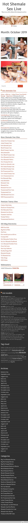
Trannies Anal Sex (6, 215)
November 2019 (5, 390)
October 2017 (4, 444)
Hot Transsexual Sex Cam (8, 498)
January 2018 (4, 437)
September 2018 (5, 422)
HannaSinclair (5, 128)
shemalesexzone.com (13, 357)
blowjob (8, 350)
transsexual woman (21, 349)
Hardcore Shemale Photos (8, 484)
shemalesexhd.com (18, 351)
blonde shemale (4, 360)
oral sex (8, 362)
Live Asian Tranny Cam (8, 174)
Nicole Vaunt (4, 297)
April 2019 (4, 406)
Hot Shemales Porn (6, 210)
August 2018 (4, 424)
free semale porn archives (8, 234)
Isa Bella (3, 306)
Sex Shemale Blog (6, 178)
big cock (24, 357)
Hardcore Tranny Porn (7, 208)
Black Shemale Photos (7, 471)
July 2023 (3, 379)
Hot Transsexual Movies (8, 496)
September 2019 (5, 395)
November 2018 (5, 417)
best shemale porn (6, 146)
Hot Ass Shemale (8, 53)
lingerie (10, 349)
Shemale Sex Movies (7, 212)
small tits (14, 347)
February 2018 (5, 435)
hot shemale (8, 353)
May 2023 (3, 381)
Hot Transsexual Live (7, 171)
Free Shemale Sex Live (7, 157)
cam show (7, 358)
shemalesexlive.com (4, 362)
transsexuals (12, 355)
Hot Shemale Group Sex (18, 53)
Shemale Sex (4, 185)
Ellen (8, 355)
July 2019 (3, 399)
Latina (9, 360)
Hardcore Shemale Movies (18, 76)
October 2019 (5, 392)
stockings (13, 353)
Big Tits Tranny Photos (7, 464)
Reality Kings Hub (6, 251)
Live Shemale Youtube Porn (9, 244)
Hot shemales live (9, 91)
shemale (22, 352)
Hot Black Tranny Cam (7, 169)
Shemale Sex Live (6, 188)
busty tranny (19, 355)
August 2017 (4, 449)
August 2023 (4, 376)
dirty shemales (5, 153)
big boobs (19, 357)
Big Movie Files (5, 230)
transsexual (3, 357)
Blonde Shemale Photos (7, 475)
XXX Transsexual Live (7, 197)
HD (1, 358)
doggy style (10, 347)
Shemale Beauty (5, 253)
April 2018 (4, 431)
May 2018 (3, 428)
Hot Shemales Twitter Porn (9, 239)
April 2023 (4, 383)
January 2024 (4, 372)
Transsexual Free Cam (7, 190)
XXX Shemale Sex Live (7, 195)
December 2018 (5, 415)
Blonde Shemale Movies (7, 473)
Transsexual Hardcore (7, 219)
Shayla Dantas (15, 349)
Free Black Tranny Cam (7, 155)
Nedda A (3, 333)
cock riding (6, 347)
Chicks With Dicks (6, 205)
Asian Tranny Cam (6, 143)
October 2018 (4, 419)
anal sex (4, 355)
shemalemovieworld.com (15, 360)
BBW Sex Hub (5, 227)
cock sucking (24, 358)
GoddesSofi (4, 121)
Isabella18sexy (5, 115)
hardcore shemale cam (7, 164)
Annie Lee (17, 347)
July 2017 (3, 451)
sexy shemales (5, 181)
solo (11, 350)
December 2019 (5, 388)
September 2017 (5, 446)
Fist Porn (3, 232)
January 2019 (4, 413)
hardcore (3, 353)
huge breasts (4, 350)
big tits (13, 362)
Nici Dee (3, 316)
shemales (4, 358)
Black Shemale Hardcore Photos (10, 466)
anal (12, 349)
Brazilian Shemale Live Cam (8, 478)
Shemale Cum (5, 183)
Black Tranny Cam (6, 148)
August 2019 (4, 397)
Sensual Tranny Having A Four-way (14, 68)
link (27, 502)
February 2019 (5, 410)
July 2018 (3, 426)
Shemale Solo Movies (7, 511)
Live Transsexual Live (7, 176)
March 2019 (4, 408)
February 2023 (5, 385)
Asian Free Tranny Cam (8, 141)
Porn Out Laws (5, 246)
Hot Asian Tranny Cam (7, 167)
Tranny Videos (5, 217)
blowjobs (21, 347)
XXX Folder (4, 260)
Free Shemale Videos (7, 160)
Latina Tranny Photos (7, 502)
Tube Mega (4, 258)
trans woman (17, 358)
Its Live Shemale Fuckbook (9, 241)
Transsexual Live (6, 192)
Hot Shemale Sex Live (14, 6)
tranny (2, 347)
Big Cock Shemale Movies (8, 459)
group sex (7, 349)
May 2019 (3, 404)
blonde (11, 358)
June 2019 (3, 401)
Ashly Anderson (5, 325)
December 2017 (5, 440)
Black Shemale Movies (6, 76)
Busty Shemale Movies (7, 480)
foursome (15, 355)
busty (17, 353)
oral (21, 360)
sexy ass (7, 357)
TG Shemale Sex (5, 256)
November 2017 (5, 442)
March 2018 (4, 433)
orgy (23, 355)
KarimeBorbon (5, 108)
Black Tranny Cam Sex (7, 150)
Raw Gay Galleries (6, 249)
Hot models (7, 293)
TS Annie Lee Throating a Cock (14, 45)
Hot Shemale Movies (6, 491)
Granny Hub (4, 237)
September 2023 (5, 374)
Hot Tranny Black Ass (7, 493)
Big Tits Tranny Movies (20, 51)
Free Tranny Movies (7, 162)
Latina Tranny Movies (7, 500)
